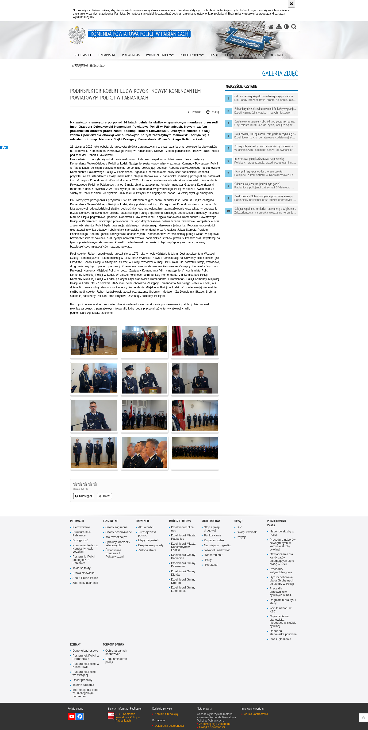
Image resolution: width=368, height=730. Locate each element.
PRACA (271, 525)
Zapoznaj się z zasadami (214, 724)
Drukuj (212, 112)
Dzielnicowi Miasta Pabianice (183, 537)
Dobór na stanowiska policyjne (283, 633)
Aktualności (145, 527)
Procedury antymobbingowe (281, 571)
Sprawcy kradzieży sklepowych (117, 544)
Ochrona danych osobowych (116, 652)
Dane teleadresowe (85, 650)
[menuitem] (83, 54)
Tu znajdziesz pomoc (147, 534)
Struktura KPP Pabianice (82, 534)
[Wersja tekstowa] (286, 27)
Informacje (77, 521)
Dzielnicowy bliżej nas (182, 529)
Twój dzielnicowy (180, 521)
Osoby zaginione (116, 527)
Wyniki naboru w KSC (280, 610)
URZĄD (238, 521)
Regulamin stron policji (116, 660)
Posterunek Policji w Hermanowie (86, 657)
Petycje (241, 537)
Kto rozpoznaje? (116, 537)
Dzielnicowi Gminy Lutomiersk (183, 589)
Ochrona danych (113, 644)
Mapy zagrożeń (148, 540)
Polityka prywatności (212, 727)
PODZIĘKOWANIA (276, 521)
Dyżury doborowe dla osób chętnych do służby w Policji (282, 580)
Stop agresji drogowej (212, 529)
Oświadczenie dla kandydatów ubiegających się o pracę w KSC (282, 559)
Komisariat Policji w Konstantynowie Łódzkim (85, 549)
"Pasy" (208, 560)
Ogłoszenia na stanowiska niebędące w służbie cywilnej (283, 621)
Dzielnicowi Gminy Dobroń (183, 581)
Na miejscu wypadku (217, 545)
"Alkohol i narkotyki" (217, 550)
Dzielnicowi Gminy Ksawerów (183, 565)
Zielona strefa (147, 550)
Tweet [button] (104, 496)
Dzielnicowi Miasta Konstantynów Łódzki (183, 547)
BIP (239, 527)
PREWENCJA (143, 521)
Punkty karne (212, 535)
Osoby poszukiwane (118, 532)
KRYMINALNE (110, 521)
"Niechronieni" (213, 555)
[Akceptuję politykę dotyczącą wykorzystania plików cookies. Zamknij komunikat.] (291, 4)
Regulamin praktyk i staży (283, 602)
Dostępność (80, 540)
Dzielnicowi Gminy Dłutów (183, 573)
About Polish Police (85, 578)
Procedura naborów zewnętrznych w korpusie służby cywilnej (282, 544)
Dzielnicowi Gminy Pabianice (183, 557)
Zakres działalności (85, 583)
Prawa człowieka (84, 573)
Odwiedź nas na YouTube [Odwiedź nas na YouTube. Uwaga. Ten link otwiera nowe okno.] (72, 716)
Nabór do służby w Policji (282, 533)
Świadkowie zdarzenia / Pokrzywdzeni (114, 553)
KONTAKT (75, 644)
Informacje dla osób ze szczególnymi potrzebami (85, 693)
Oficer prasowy (82, 680)
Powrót (194, 112)
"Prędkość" (211, 564)
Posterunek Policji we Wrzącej (84, 673)
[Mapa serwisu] (279, 27)
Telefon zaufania (83, 685)
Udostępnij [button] (83, 496)
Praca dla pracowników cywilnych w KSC (281, 592)
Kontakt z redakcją (166, 714)
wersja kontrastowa (256, 714)
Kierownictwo (81, 527)
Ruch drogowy (211, 521)
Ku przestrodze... (215, 540)
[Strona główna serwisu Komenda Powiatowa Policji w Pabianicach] (271, 27)
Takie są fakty (81, 568)
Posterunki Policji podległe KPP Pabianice (84, 560)
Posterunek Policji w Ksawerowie (86, 665)
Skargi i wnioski (247, 532)
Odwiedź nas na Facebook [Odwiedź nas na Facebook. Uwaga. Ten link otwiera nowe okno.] (80, 716)
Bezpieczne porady (150, 545)
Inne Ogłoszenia (280, 639)
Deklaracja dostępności (169, 725)
